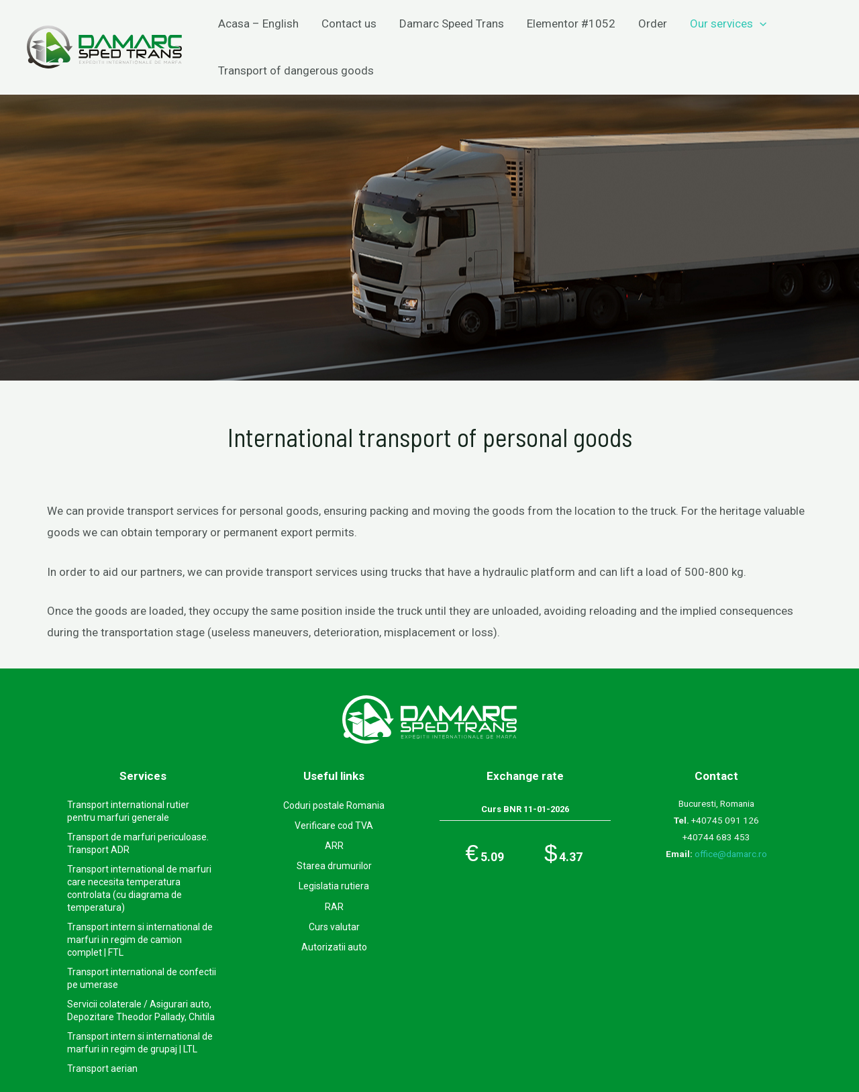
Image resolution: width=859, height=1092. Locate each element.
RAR (334, 906)
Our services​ (728, 23)
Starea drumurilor (334, 865)
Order (652, 23)
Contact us (348, 23)
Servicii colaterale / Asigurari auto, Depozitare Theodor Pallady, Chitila (141, 1010)
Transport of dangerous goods (296, 70)
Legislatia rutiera (334, 886)
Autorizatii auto (334, 947)
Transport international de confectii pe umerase (141, 978)
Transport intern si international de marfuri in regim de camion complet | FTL (140, 940)
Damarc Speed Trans (451, 23)
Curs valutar (334, 927)
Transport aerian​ (102, 1068)
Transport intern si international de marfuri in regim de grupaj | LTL (140, 1042)
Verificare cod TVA (334, 825)
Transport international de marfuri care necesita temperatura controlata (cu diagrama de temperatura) (139, 888)
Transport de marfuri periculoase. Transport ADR (138, 843)
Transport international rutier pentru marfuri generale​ (128, 811)
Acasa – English (258, 23)
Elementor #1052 (571, 23)
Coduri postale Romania (334, 805)
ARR (334, 845)
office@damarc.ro (731, 853)
